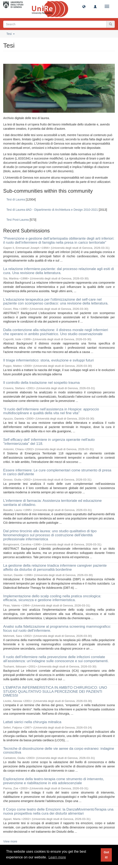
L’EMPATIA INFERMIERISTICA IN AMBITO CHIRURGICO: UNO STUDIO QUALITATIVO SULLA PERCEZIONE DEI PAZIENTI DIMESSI (55, 691)
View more (10, 841)
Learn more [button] (57, 857)
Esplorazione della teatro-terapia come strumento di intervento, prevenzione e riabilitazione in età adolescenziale (53, 781)
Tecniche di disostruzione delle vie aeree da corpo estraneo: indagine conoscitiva (58, 751)
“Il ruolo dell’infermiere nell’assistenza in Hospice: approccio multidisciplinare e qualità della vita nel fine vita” (51, 411)
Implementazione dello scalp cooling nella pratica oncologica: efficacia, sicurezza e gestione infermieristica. (52, 598)
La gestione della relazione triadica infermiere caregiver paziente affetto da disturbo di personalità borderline (55, 567)
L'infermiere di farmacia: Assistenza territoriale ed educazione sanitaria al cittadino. (52, 503)
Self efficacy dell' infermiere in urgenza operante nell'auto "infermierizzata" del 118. (49, 442)
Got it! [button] (106, 855)
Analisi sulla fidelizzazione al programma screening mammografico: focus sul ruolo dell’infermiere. (57, 629)
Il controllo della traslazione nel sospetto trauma (41, 383)
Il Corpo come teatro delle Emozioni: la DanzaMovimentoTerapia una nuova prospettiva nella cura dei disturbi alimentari (58, 811)
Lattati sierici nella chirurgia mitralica (32, 722)
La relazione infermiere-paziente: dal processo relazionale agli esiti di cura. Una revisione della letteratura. (58, 271)
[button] (84, 6)
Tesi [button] (10, 34)
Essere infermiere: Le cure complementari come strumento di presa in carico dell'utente (57, 472)
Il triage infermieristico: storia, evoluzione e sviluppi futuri (48, 360)
